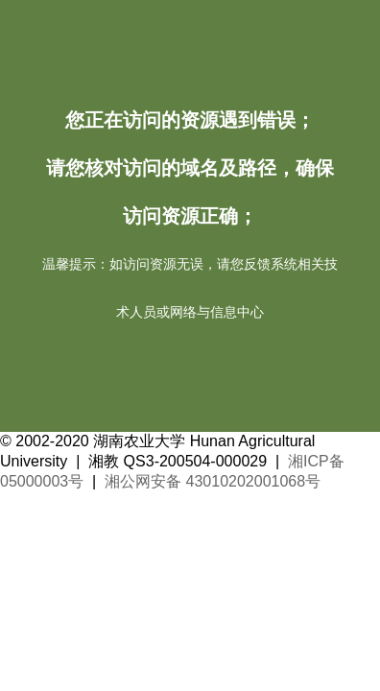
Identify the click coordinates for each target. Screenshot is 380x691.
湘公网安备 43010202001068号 (213, 481)
